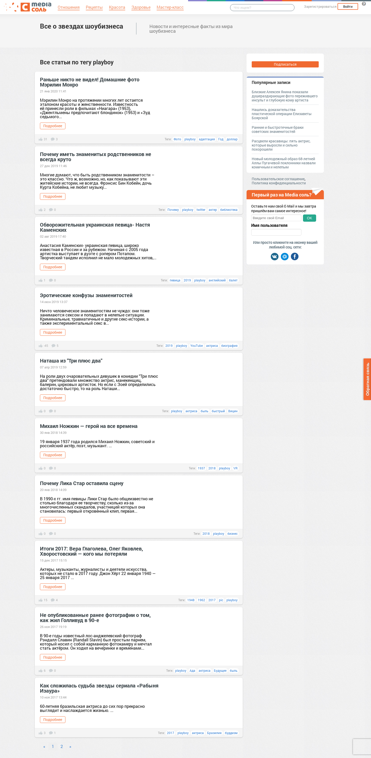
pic (221, 600)
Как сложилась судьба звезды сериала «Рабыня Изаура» (99, 688)
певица (175, 280)
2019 (187, 280)
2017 (212, 600)
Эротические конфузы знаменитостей (86, 295)
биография (229, 345)
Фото (177, 139)
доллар (232, 139)
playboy (190, 139)
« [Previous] (44, 746)
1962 (201, 600)
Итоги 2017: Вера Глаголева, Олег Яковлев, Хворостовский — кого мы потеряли (91, 551)
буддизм (231, 733)
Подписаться (285, 64)
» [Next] (70, 746)
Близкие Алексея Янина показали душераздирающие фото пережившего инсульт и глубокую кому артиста (285, 95)
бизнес (232, 533)
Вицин (233, 411)
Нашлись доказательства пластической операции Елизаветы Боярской (281, 113)
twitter (201, 210)
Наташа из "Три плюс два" (71, 360)
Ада (192, 670)
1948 (191, 600)
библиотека (229, 210)
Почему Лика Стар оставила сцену (81, 483)
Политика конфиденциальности (279, 182)
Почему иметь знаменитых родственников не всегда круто (95, 156)
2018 (212, 468)
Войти (347, 6)
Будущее (220, 670)
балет (233, 280)
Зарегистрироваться (320, 6)
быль (204, 411)
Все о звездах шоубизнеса (81, 26)
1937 (201, 468)
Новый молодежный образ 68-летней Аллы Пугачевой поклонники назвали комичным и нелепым (284, 162)
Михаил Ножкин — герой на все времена (89, 425)
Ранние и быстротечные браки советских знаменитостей (277, 129)
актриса (212, 345)
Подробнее (52, 125)
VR (235, 468)
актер (213, 210)
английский (217, 280)
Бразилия (214, 733)
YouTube (196, 345)
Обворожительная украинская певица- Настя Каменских (95, 227)
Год (220, 139)
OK (309, 218)
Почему (173, 210)
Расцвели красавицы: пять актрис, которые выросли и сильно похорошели (281, 145)
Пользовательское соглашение (278, 178)
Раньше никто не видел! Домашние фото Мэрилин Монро (89, 82)
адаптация (207, 139)
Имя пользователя (269, 225)
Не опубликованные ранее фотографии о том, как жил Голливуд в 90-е (95, 617)
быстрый (218, 411)
